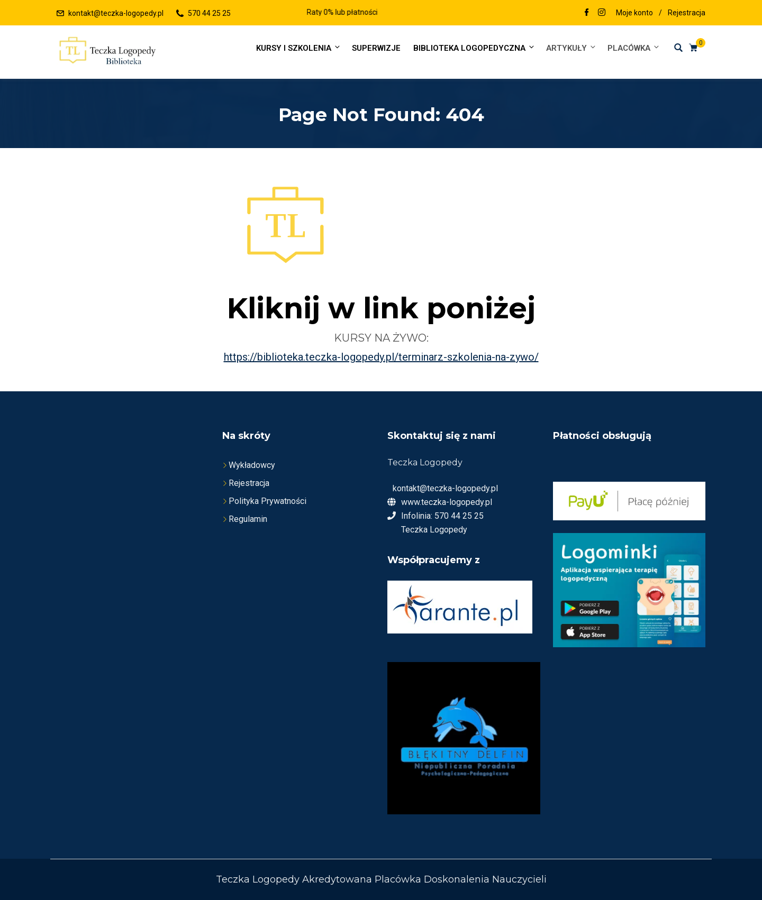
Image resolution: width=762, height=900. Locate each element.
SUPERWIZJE (376, 48)
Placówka (632, 48)
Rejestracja (686, 12)
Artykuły (571, 48)
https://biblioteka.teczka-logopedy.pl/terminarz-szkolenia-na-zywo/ (381, 357)
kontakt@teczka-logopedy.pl (116, 13)
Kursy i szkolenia (298, 48)
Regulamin (248, 519)
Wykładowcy (252, 465)
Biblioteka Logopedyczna (474, 48)
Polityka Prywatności (267, 501)
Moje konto (634, 12)
